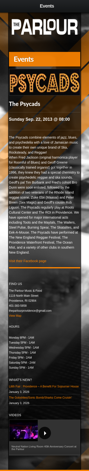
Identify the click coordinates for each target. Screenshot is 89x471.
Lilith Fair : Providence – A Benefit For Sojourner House (44, 386)
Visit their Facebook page (28, 261)
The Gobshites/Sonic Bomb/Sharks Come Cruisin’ (40, 397)
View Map (15, 315)
